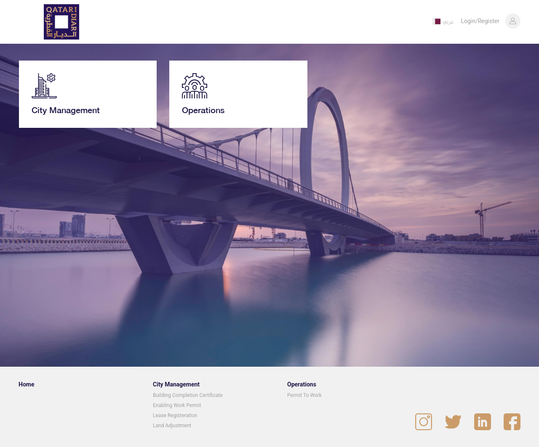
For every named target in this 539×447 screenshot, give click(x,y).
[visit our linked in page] (482, 421)
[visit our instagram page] (423, 421)
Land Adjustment (172, 425)
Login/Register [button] (480, 21)
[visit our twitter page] (453, 422)
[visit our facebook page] (512, 421)
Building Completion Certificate (188, 395)
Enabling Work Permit (177, 405)
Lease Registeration (175, 415)
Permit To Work (304, 395)
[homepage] (61, 22)
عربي (448, 21)
